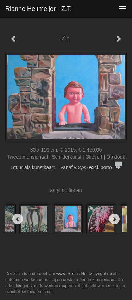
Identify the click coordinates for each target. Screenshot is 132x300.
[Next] (114, 219)
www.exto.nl (67, 273)
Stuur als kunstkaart (66, 167)
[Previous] (17, 219)
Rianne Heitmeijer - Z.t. (38, 8)
